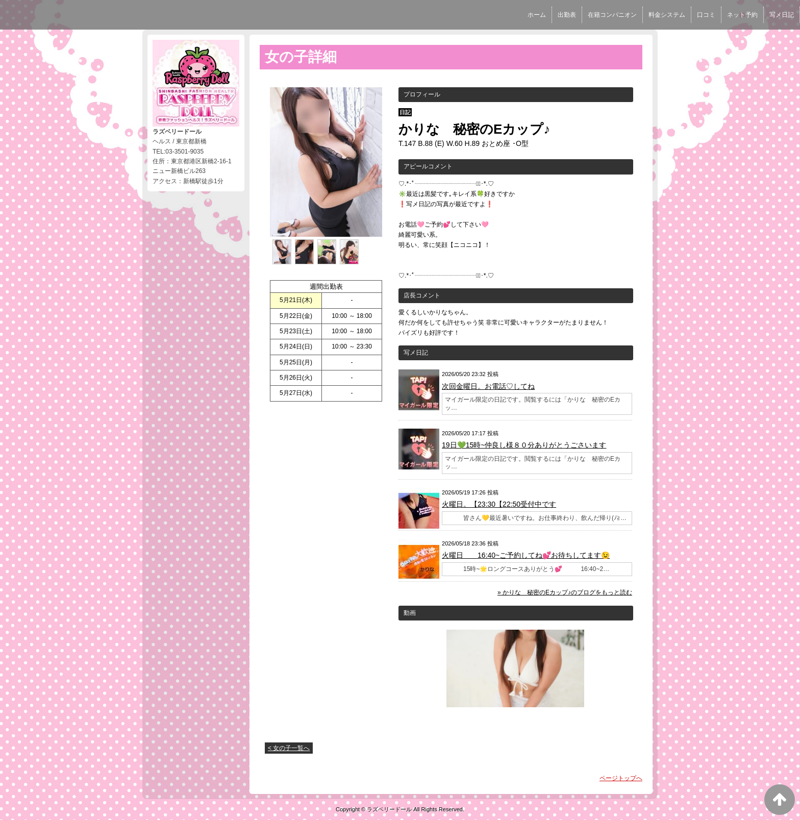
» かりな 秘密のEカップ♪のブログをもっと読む (564, 592)
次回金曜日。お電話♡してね (488, 386)
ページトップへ (620, 778)
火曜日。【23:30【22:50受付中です (499, 504)
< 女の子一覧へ (289, 748)
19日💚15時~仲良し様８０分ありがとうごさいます (524, 445)
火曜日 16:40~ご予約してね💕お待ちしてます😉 (526, 555)
